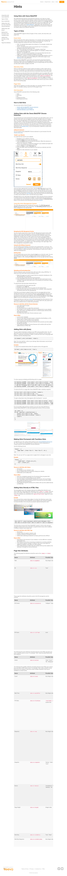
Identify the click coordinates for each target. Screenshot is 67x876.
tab (28, 193)
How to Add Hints (5, 21)
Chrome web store (18, 132)
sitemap (19, 58)
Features (41, 1)
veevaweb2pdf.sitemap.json (45, 441)
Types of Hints (5, 19)
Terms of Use (24, 869)
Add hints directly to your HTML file (25, 109)
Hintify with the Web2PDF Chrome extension (27, 107)
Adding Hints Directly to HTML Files (5, 39)
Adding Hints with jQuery (6, 29)
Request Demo (47, 1)
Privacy (32, 869)
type (25, 248)
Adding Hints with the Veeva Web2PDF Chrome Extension (6, 25)
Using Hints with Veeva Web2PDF (5, 16)
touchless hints (24, 126)
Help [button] (57, 1)
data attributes (30, 24)
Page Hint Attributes (6, 42)
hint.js (31, 299)
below (41, 200)
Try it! (62, 1)
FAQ (43, 869)
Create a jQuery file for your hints (25, 108)
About (53, 1)
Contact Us (38, 869)
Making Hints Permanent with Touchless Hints (5, 34)
